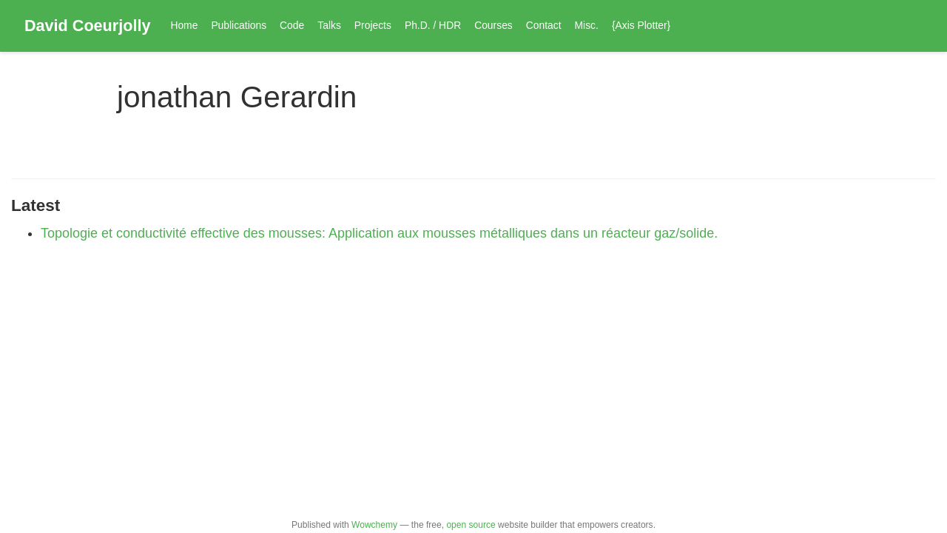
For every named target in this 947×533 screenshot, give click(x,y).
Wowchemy (374, 525)
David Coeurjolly (87, 25)
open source (470, 525)
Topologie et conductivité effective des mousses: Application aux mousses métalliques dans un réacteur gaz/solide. (379, 233)
